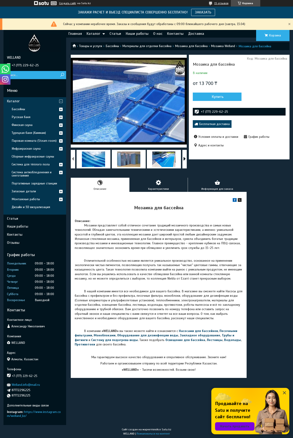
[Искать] (62, 75)
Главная (75, 33)
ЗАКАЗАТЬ (203, 12)
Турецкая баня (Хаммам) (29, 133)
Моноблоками (105, 335)
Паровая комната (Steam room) (34, 141)
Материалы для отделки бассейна (146, 46)
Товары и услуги (90, 46)
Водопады (232, 340)
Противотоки (85, 344)
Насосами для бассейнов (198, 331)
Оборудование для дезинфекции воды (147, 335)
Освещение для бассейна (185, 340)
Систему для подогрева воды (114, 340)
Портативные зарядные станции (34, 183)
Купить (218, 96)
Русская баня (21, 117)
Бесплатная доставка (214, 124)
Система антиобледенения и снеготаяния (32, 173)
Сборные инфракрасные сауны (33, 156)
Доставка (196, 33)
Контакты (175, 33)
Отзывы (13, 243)
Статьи (115, 33)
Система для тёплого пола (31, 164)
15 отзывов (221, 3)
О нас (157, 33)
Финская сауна (22, 125)
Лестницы (214, 340)
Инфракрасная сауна (26, 149)
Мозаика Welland (223, 46)
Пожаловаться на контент (153, 433)
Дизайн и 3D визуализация (31, 207)
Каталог (93, 33)
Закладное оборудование (200, 335)
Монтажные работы (26, 199)
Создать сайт (67, 3)
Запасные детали (24, 191)
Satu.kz (166, 429)
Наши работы (137, 33)
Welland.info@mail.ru (26, 385)
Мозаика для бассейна (191, 46)
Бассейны (112, 46)
